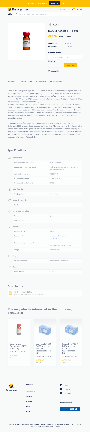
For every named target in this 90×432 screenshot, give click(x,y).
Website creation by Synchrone (50, 426)
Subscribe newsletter (66, 402)
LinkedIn (64, 385)
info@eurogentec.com (63, 424)
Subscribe (54, 3)
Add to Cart (71, 66)
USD (81, 9)
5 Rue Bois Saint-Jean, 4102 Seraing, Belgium (43, 424)
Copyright (11, 424)
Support (62, 9)
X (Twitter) (65, 393)
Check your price (65, 36)
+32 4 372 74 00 (76, 424)
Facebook (65, 389)
